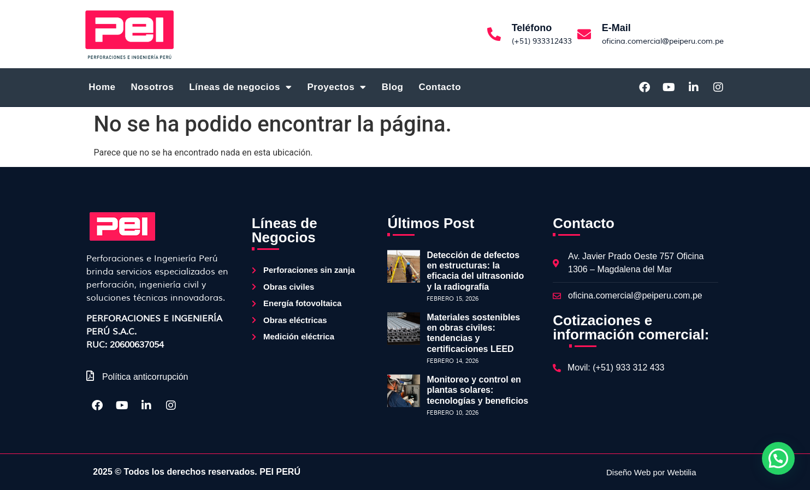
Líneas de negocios (240, 87)
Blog (393, 87)
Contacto (439, 87)
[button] (778, 458)
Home (101, 87)
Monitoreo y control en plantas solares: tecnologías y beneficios (477, 390)
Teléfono (532, 27)
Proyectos (336, 87)
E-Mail (616, 27)
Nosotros (152, 87)
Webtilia (681, 472)
